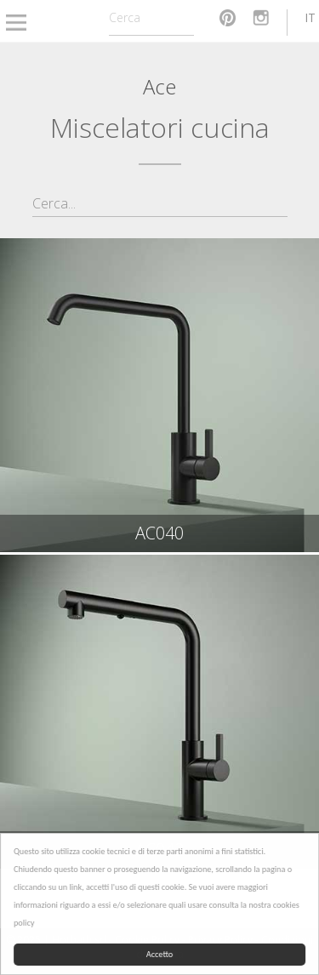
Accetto (159, 954)
